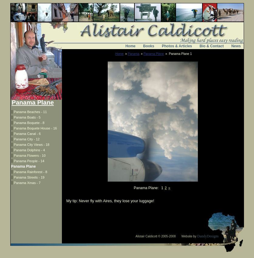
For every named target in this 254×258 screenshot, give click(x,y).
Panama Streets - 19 (29, 177)
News (236, 46)
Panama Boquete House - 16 (35, 128)
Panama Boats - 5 (27, 117)
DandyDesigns (208, 236)
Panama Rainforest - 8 (30, 172)
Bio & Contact (212, 46)
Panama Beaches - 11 (30, 112)
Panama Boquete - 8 (29, 123)
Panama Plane (154, 53)
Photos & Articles (177, 46)
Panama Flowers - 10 (30, 155)
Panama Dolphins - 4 (29, 150)
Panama (133, 53)
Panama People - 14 (29, 161)
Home (130, 46)
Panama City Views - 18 (31, 144)
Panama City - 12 (27, 139)
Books (148, 46)
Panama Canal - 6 (27, 134)
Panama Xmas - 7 (27, 183)
